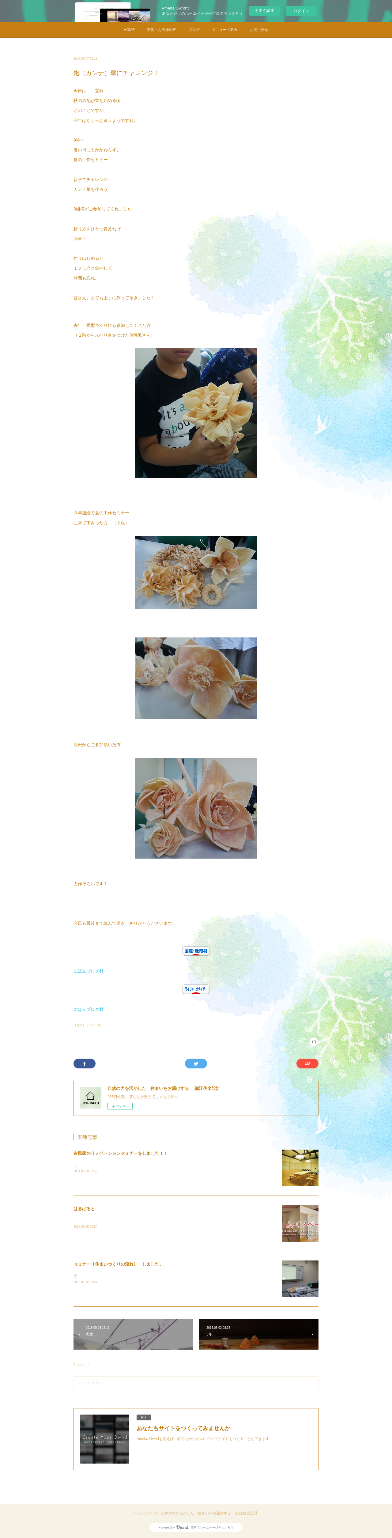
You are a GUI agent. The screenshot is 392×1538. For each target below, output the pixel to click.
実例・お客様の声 (161, 30)
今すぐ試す (264, 10)
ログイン (301, 11)
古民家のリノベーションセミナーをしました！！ (121, 1153)
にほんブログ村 (89, 971)
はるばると (84, 1208)
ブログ (194, 30)
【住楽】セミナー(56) (89, 1025)
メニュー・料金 (225, 30)
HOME (129, 30)
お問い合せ (259, 30)
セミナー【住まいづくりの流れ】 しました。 (119, 1264)
